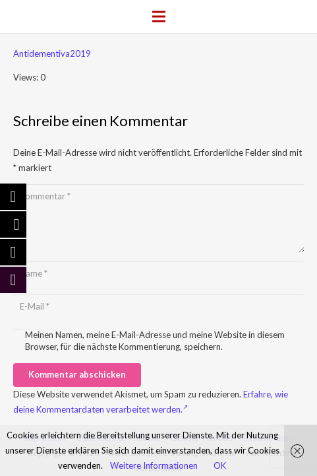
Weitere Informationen (154, 465)
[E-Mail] (158, 306)
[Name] (158, 273)
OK (220, 465)
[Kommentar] (158, 218)
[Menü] (158, 16)
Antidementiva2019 (52, 53)
